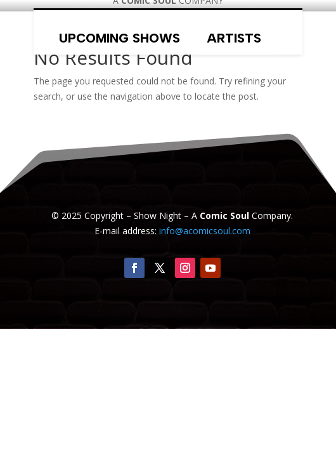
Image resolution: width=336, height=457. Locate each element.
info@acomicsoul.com (204, 231)
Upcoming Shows (119, 38)
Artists (234, 38)
